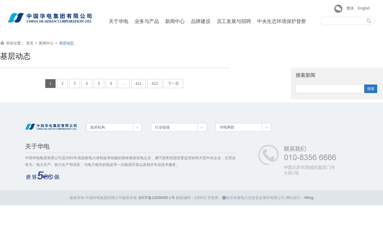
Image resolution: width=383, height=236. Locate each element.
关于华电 (118, 21)
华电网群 (227, 127)
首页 (29, 43)
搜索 (370, 89)
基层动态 (66, 43)
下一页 (173, 83)
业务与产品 (147, 21)
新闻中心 (175, 21)
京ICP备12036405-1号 (156, 198)
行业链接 (162, 127)
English (364, 8)
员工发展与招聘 (234, 21)
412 (155, 83)
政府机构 (97, 127)
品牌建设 (200, 21)
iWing (308, 198)
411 (138, 83)
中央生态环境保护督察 (281, 21)
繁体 (350, 8)
